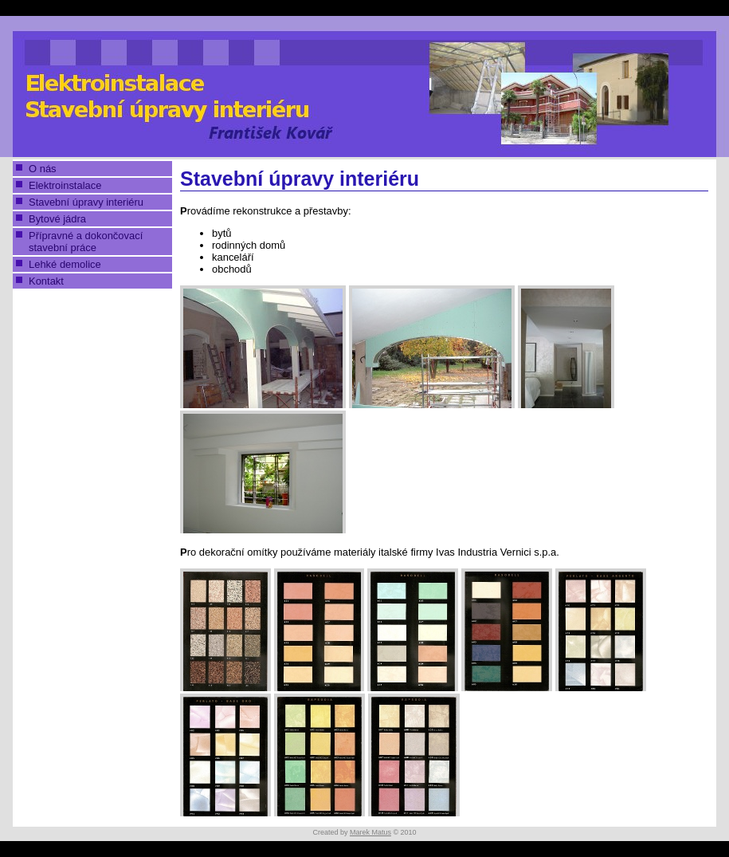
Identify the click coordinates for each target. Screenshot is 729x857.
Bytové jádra (57, 219)
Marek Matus (370, 832)
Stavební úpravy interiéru (86, 202)
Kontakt (46, 281)
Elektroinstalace (65, 185)
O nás (43, 169)
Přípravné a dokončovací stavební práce (86, 242)
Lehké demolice (65, 264)
